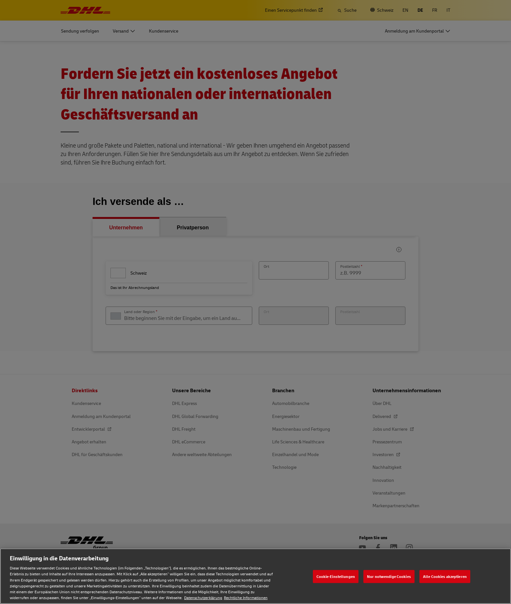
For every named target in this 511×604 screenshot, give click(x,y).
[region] (255, 576)
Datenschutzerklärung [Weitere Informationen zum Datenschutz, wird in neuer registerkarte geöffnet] (203, 597)
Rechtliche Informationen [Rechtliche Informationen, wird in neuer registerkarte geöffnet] (246, 597)
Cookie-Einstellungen (335, 576)
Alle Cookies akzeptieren (445, 576)
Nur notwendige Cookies (389, 576)
